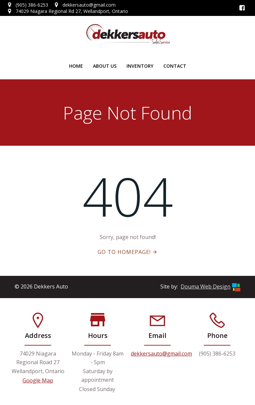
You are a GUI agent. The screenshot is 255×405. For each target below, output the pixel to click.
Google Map (38, 380)
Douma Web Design (205, 286)
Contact (174, 66)
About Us (105, 66)
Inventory (140, 66)
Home (76, 66)
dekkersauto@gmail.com (161, 353)
